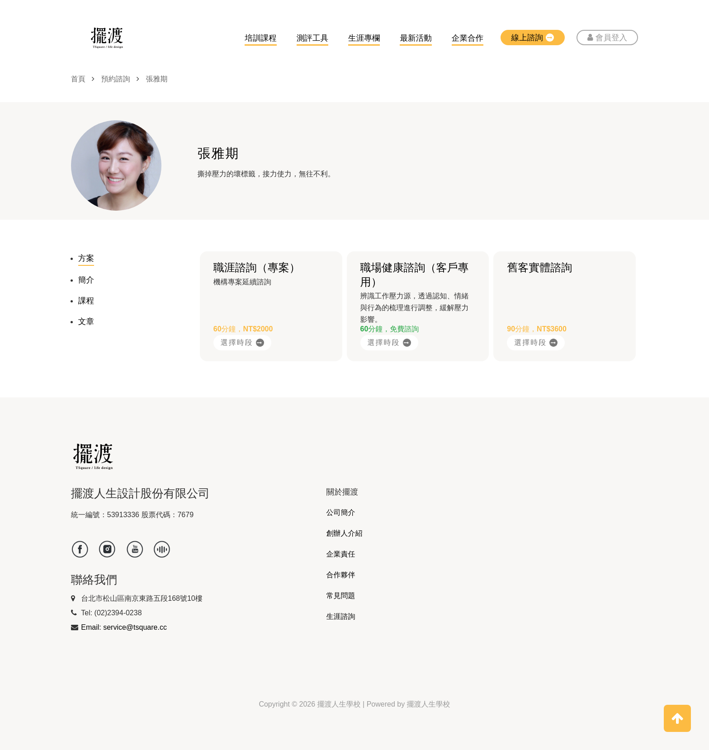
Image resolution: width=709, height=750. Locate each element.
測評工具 (312, 37)
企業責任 (340, 554)
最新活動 (415, 37)
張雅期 (157, 79)
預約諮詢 (115, 79)
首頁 (78, 79)
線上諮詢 (532, 37)
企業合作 (467, 37)
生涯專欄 (364, 37)
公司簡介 (340, 512)
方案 (86, 258)
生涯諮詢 (340, 616)
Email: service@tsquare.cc (124, 627)
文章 (86, 321)
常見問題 (340, 595)
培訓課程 (260, 37)
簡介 (86, 279)
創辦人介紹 (344, 533)
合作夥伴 (340, 575)
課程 (86, 300)
